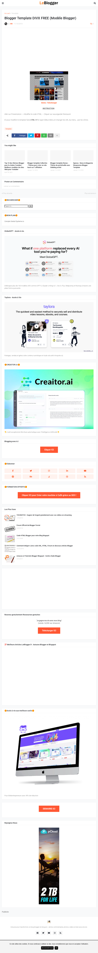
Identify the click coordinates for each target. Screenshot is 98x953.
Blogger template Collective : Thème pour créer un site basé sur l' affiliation (37, 165)
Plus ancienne (90, 193)
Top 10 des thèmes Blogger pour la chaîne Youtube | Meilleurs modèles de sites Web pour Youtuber (14, 166)
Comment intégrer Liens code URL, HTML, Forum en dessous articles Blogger (45, 546)
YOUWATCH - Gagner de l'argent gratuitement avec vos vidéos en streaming (44, 515)
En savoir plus (47, 948)
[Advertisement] (49, 48)
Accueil (7, 13)
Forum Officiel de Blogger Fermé (28, 525)
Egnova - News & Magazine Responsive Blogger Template (83, 165)
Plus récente (7, 193)
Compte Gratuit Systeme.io (14, 221)
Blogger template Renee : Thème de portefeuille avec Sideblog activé (60, 165)
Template (14, 13)
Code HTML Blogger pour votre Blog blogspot (33, 535)
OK (30, 206)
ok (56, 948)
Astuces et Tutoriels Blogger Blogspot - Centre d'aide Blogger (39, 556)
